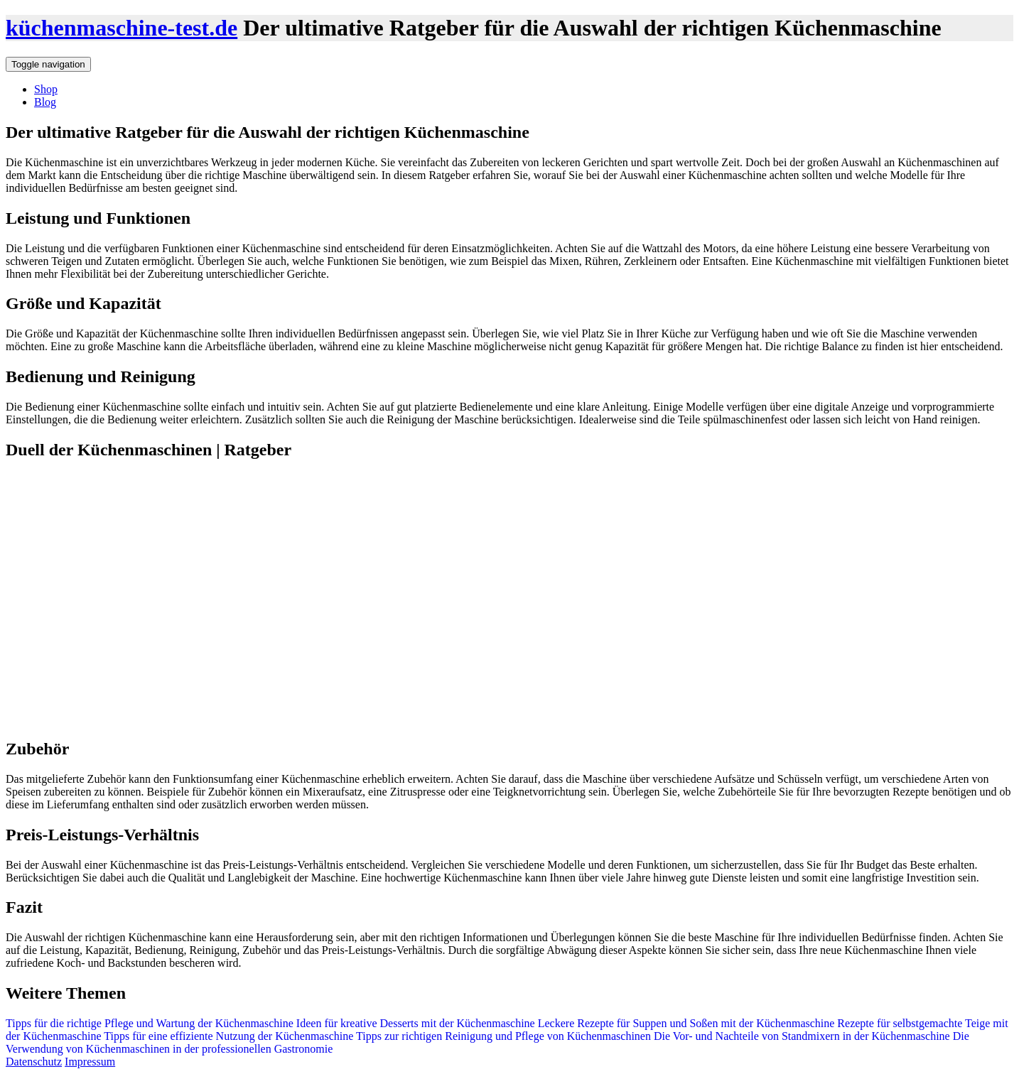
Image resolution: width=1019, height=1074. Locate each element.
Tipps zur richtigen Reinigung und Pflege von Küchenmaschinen (502, 1036)
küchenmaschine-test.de (121, 27)
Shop (46, 89)
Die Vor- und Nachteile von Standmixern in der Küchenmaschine (800, 1036)
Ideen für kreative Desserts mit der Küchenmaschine (415, 1023)
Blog (45, 102)
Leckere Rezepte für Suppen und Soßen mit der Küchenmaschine (685, 1023)
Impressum (90, 1062)
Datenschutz (34, 1062)
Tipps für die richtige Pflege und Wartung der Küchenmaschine (151, 1023)
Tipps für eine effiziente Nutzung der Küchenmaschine (228, 1036)
